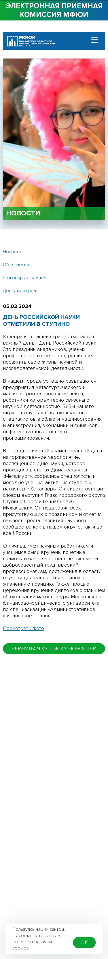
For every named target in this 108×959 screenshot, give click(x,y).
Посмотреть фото (23, 628)
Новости (12, 252)
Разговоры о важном (24, 278)
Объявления (16, 265)
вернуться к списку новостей (54, 648)
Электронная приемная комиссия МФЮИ (54, 10)
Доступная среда (21, 291)
